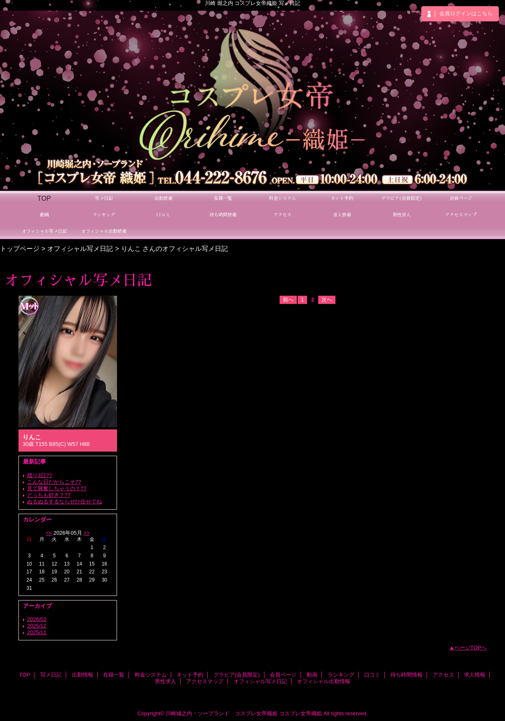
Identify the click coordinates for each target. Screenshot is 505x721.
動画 (312, 675)
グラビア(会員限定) (236, 675)
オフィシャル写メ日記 (80, 248)
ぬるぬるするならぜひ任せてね (64, 501)
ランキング (341, 675)
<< (49, 533)
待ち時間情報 (406, 675)
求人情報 (474, 675)
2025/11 (36, 632)
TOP (44, 198)
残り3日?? (39, 475)
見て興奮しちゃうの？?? (56, 488)
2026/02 (36, 619)
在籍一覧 (113, 675)
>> (86, 533)
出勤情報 (82, 675)
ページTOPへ (470, 647)
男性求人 (165, 681)
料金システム (151, 675)
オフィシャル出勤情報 (323, 681)
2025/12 (36, 626)
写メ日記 (51, 675)
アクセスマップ (204, 681)
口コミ (372, 675)
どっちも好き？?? (48, 495)
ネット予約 (190, 675)
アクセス (443, 675)
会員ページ (283, 675)
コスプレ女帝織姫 (300, 713)
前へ (288, 300)
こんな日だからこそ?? (54, 482)
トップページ (19, 248)
